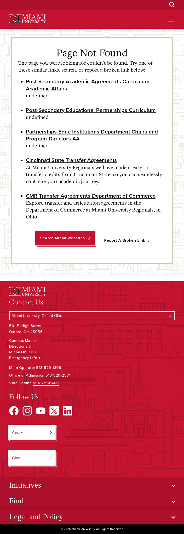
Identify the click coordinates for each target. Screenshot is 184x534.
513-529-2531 (58, 375)
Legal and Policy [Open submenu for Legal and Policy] (36, 516)
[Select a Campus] (92, 315)
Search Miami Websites (62, 238)
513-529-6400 (46, 383)
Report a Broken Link (124, 240)
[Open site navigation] (171, 19)
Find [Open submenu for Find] (16, 500)
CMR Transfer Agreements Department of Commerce (91, 196)
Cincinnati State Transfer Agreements (71, 160)
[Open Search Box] (172, 5)
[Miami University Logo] (27, 18)
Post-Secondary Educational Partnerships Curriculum (91, 110)
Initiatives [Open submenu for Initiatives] (25, 485)
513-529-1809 (48, 367)
